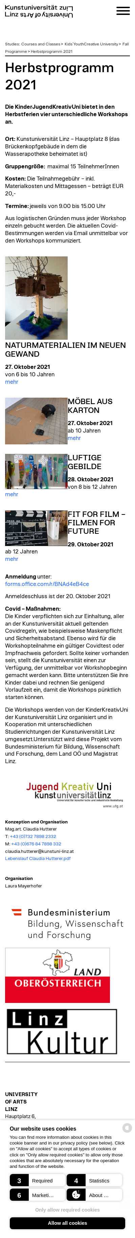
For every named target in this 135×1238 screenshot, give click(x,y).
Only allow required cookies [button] (67, 1210)
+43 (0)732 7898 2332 (33, 836)
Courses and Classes (40, 44)
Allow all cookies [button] (67, 1223)
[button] (37, 1180)
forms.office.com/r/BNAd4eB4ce (47, 584)
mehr (11, 382)
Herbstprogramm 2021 (51, 51)
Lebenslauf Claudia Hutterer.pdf (38, 858)
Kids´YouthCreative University (91, 44)
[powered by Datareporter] (127, 1132)
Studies (12, 44)
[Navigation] (123, 12)
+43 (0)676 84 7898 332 (36, 844)
